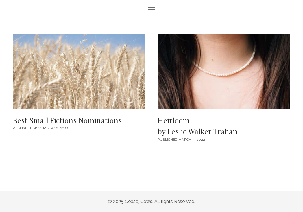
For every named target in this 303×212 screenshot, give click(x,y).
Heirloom (224, 126)
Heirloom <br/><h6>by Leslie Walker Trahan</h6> (224, 71)
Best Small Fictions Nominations (79, 71)
